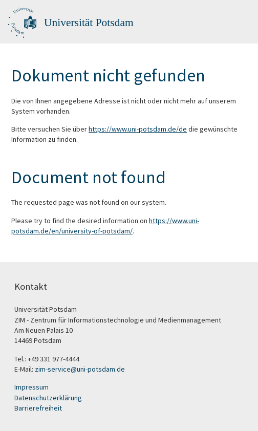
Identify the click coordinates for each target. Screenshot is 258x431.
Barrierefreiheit (38, 408)
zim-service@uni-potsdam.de (80, 369)
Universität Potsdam (89, 22)
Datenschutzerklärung (48, 397)
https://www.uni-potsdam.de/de (138, 129)
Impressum (31, 387)
